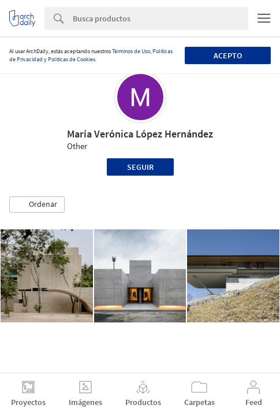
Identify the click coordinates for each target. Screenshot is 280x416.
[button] (37, 204)
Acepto (228, 55)
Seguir (140, 167)
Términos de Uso (131, 51)
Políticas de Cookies (71, 59)
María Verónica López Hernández (140, 133)
